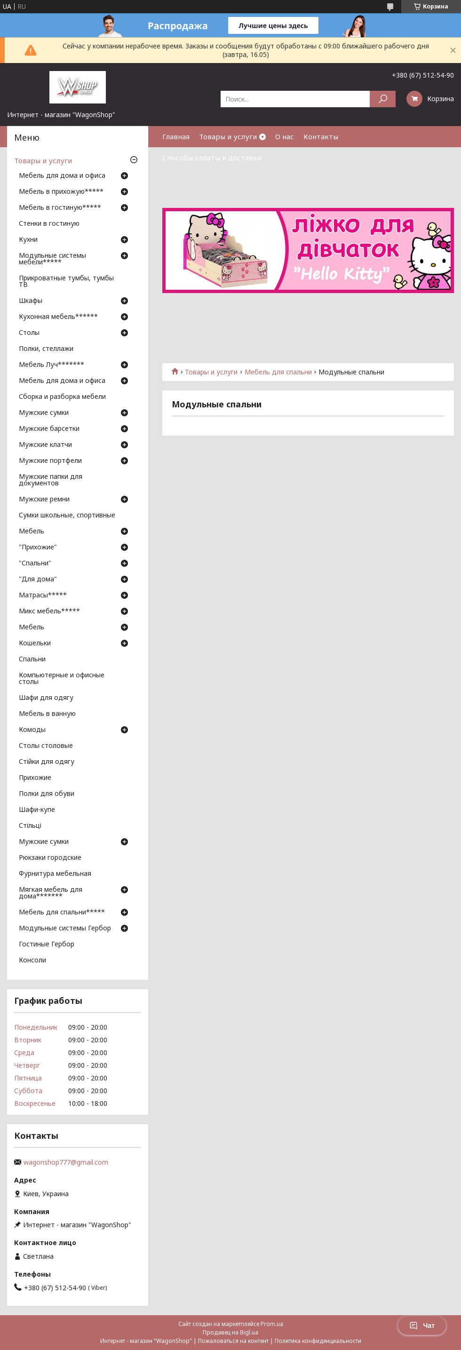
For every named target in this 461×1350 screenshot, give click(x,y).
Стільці (30, 826)
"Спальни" (35, 563)
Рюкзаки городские (50, 858)
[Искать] (383, 99)
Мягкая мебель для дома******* (50, 893)
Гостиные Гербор (46, 944)
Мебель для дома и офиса (62, 176)
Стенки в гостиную (49, 224)
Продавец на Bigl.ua (230, 1332)
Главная (176, 136)
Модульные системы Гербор (65, 928)
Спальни (32, 659)
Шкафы (30, 301)
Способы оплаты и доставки (212, 157)
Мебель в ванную (47, 714)
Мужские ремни (44, 499)
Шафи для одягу (46, 698)
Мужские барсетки (49, 429)
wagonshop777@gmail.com (66, 1162)
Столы (29, 333)
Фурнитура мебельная (55, 874)
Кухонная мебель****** (58, 317)
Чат (422, 1325)
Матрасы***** (43, 595)
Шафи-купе (37, 810)
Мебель (31, 531)
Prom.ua (272, 1324)
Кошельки (35, 643)
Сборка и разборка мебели (62, 397)
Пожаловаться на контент (233, 1341)
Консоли (32, 960)
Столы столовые (46, 746)
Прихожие (35, 778)
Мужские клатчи (45, 445)
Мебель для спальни (278, 372)
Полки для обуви (46, 794)
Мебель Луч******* (51, 365)
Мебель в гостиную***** (60, 208)
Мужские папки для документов (50, 480)
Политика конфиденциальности (318, 1341)
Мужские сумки (44, 413)
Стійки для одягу (46, 762)
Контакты (320, 136)
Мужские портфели (50, 461)
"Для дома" (38, 579)
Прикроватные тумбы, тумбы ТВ (66, 282)
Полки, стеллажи (46, 349)
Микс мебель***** (49, 611)
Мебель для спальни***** (62, 912)
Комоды (32, 730)
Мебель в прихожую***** (61, 192)
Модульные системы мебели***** (52, 259)
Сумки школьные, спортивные (67, 515)
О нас (284, 136)
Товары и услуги (228, 136)
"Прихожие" (38, 547)
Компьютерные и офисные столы (61, 679)
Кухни (28, 240)
